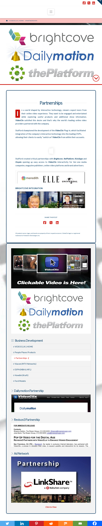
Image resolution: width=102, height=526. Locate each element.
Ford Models (19, 376)
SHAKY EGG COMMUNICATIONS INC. (60, 519)
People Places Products (24, 348)
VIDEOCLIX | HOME (23, 342)
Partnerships (21, 353)
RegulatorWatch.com (38, 504)
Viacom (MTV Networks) (24, 359)
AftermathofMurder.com (62, 504)
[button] (51, 12)
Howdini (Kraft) (20, 371)
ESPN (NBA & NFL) (22, 365)
